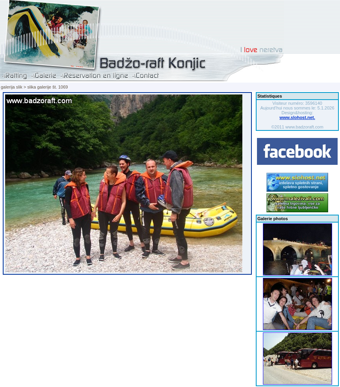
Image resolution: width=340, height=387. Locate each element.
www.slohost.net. (297, 117)
